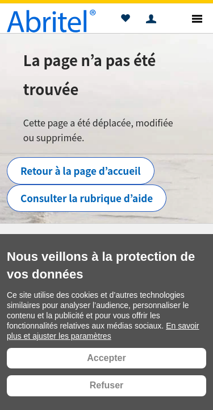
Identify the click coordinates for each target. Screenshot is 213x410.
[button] (125, 20)
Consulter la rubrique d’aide (86, 198)
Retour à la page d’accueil (80, 170)
